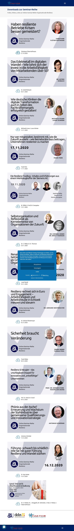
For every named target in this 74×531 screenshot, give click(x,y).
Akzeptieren (37, 264)
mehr (37, 271)
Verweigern (37, 268)
